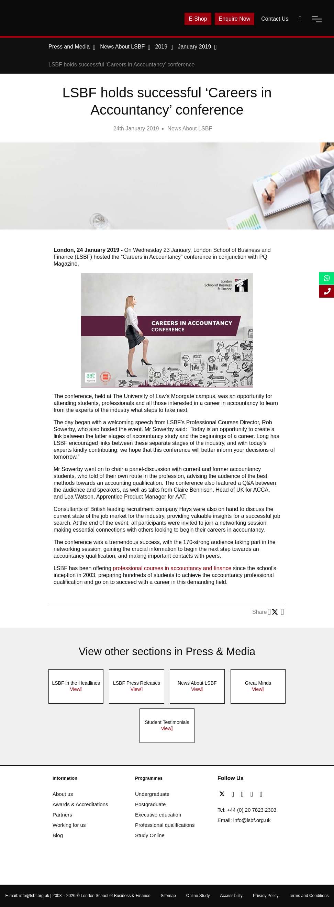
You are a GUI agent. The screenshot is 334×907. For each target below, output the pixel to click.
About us (63, 794)
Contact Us (274, 19)
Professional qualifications (164, 825)
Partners (62, 815)
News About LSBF (189, 128)
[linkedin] (244, 794)
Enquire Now (234, 19)
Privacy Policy (266, 895)
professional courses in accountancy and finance (172, 568)
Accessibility (231, 895)
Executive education (158, 815)
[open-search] (300, 18)
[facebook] (234, 794)
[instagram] (261, 794)
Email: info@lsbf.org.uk (244, 820)
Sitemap (168, 895)
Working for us (69, 825)
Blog (58, 835)
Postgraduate (150, 804)
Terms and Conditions (309, 895)
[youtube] (253, 794)
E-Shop (198, 19)
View (75, 689)
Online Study (198, 895)
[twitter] (223, 794)
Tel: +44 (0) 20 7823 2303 (247, 810)
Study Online (150, 835)
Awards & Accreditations (80, 804)
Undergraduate (152, 794)
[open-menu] (316, 18)
